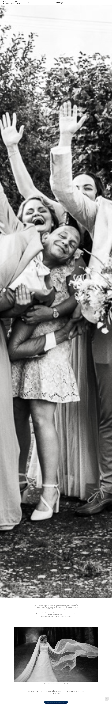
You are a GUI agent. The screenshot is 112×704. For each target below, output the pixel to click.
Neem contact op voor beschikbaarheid (56, 702)
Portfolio (11, 2)
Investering (26, 2)
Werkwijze (18, 2)
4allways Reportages (56, 2)
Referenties (6, 3)
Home (5, 2)
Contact (18, 3)
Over (12, 3)
